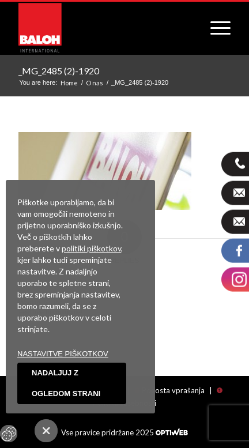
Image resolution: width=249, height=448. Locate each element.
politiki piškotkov (91, 248)
